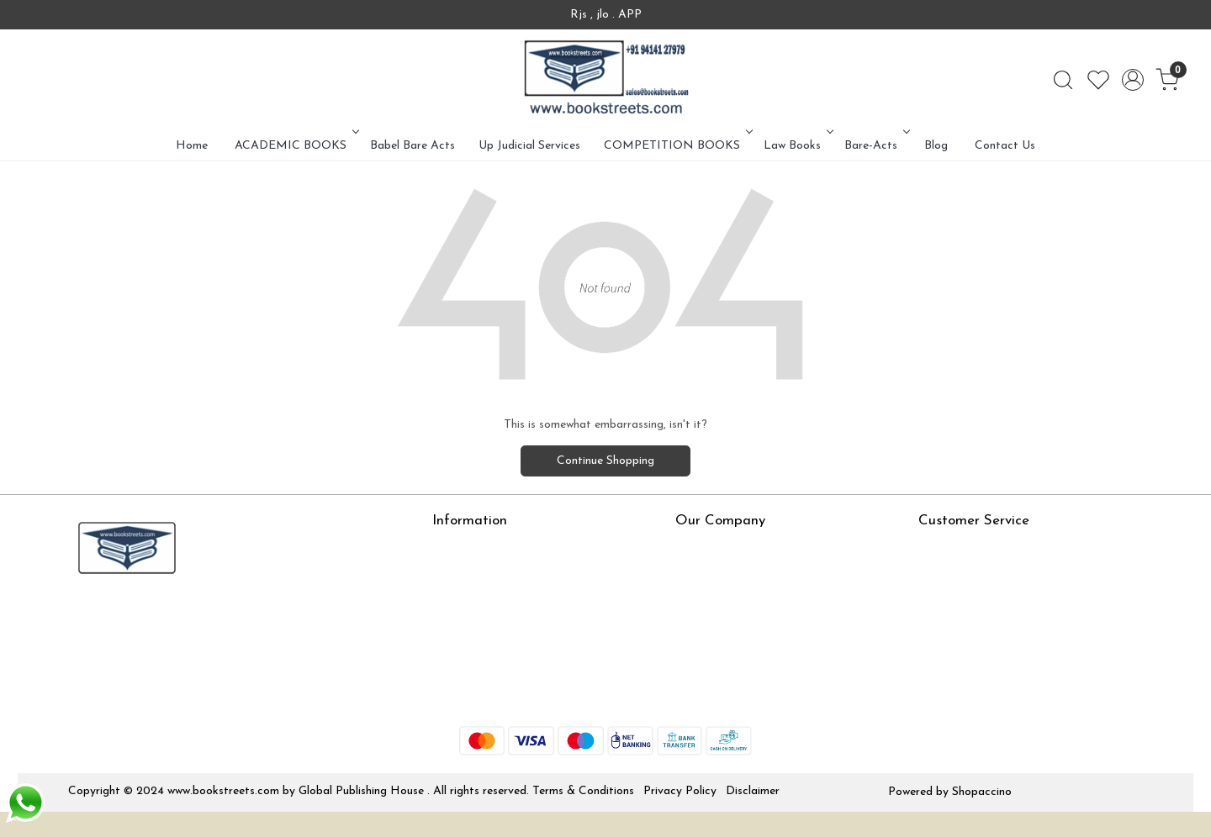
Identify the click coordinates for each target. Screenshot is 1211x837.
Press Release (711, 548)
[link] (1063, 80)
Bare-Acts (875, 146)
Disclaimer (753, 791)
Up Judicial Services (529, 146)
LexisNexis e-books (483, 597)
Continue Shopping (605, 461)
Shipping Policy (957, 597)
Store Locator (469, 696)
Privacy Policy (680, 791)
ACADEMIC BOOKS (295, 146)
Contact (940, 548)
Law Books (797, 146)
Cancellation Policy (968, 622)
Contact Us (1005, 146)
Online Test (461, 572)
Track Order (950, 646)
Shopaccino (982, 792)
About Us (457, 548)
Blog (936, 146)
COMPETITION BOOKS (676, 146)
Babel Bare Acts (412, 146)
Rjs (926, 572)
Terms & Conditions (583, 791)
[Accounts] (1133, 80)
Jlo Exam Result (474, 646)
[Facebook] (80, 618)
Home (192, 146)
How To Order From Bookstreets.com (531, 622)
